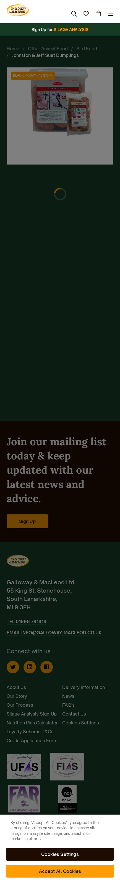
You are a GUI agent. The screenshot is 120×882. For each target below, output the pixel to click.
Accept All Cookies (60, 871)
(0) (99, 13)
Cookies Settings (60, 854)
